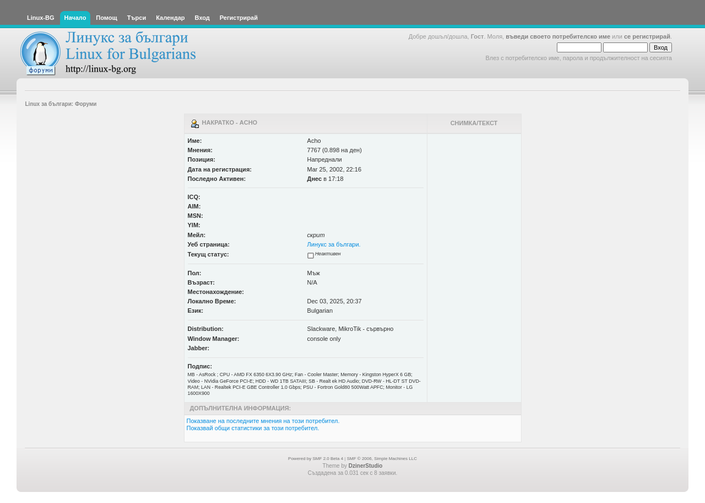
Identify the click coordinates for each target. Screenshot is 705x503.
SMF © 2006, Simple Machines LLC (382, 458)
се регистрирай (647, 36)
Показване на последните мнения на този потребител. (263, 421)
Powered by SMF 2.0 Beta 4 (315, 458)
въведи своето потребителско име (558, 36)
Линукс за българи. (334, 244)
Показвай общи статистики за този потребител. (253, 428)
